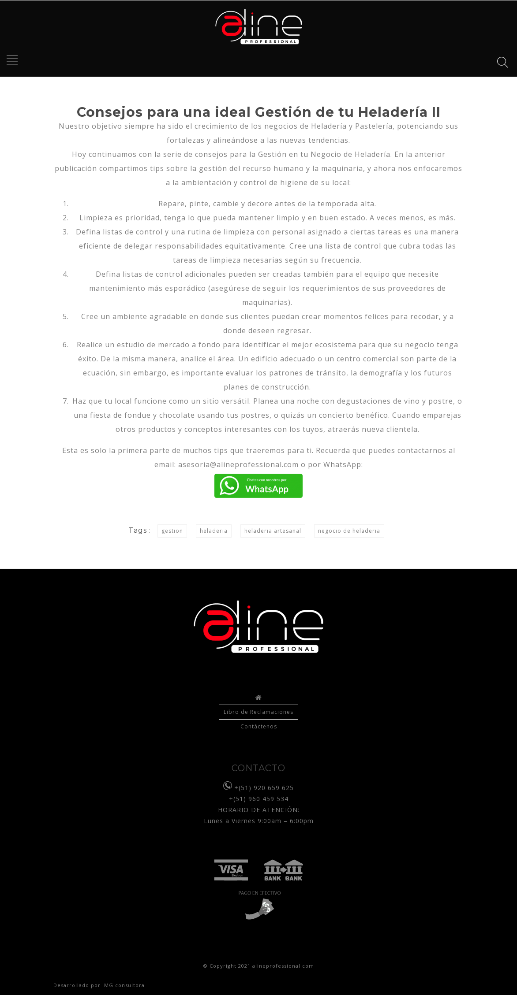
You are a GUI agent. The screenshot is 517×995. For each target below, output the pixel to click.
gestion (172, 531)
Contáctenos (258, 726)
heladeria (214, 531)
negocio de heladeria (349, 531)
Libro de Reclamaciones (258, 712)
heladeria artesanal (272, 531)
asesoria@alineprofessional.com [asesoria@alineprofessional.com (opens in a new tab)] (238, 464)
